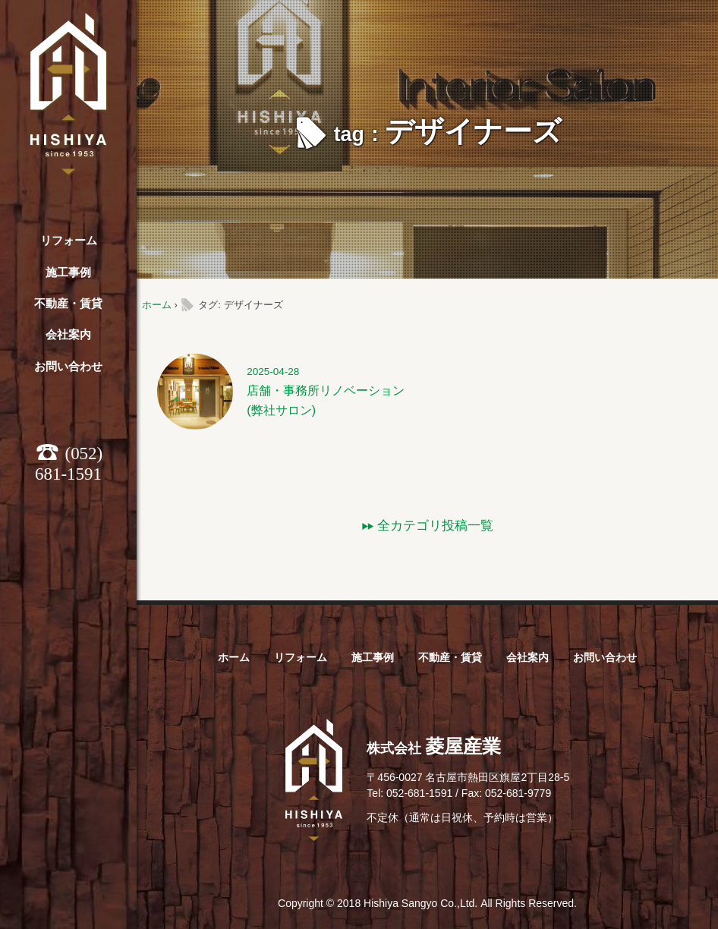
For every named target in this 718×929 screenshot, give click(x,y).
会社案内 (68, 334)
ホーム (157, 304)
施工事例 (68, 272)
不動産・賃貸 (68, 303)
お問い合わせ (68, 366)
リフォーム (68, 240)
